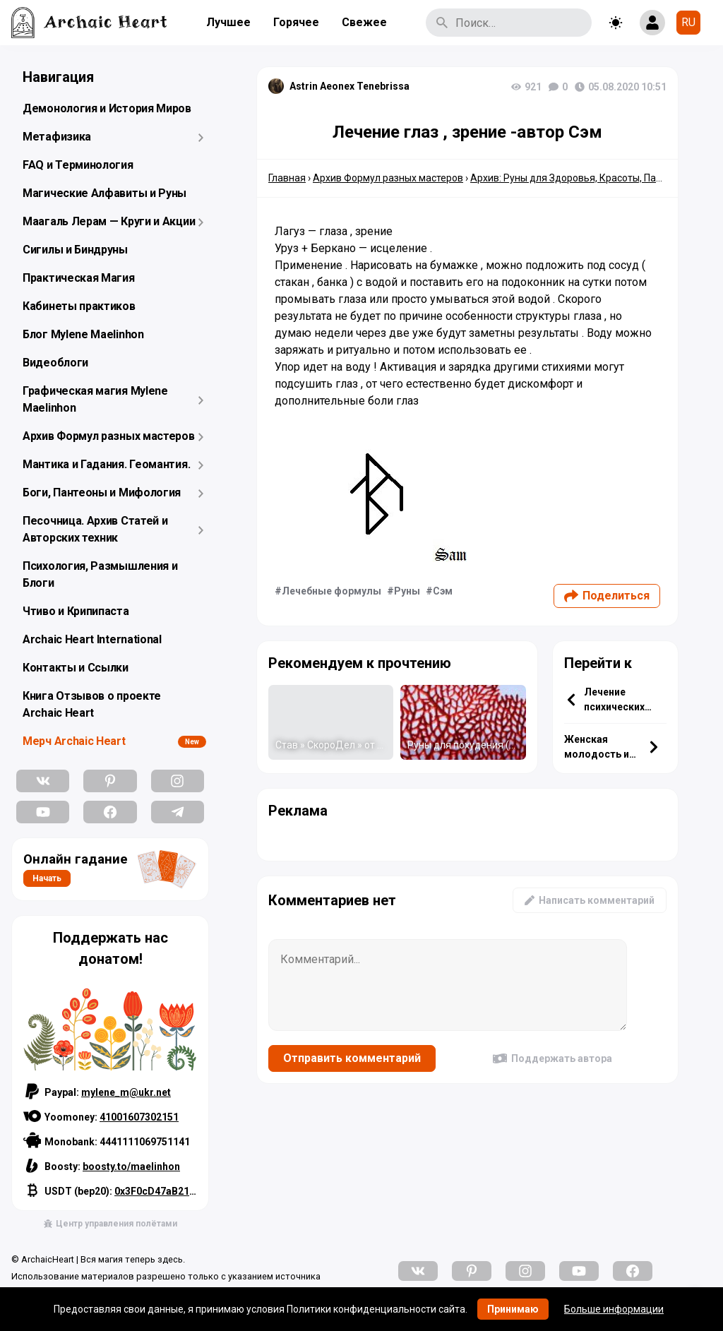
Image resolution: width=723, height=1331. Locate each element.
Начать (46, 878)
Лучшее (228, 22)
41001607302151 (139, 1117)
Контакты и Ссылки (76, 667)
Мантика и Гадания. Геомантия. (106, 464)
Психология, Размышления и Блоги (100, 574)
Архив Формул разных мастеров (109, 436)
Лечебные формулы (331, 591)
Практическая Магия (79, 278)
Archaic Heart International (92, 639)
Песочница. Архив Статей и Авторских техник (95, 529)
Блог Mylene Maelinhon (83, 334)
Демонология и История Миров (107, 108)
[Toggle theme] (615, 22)
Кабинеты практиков (79, 306)
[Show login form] (652, 22)
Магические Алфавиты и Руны (104, 193)
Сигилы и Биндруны (75, 249)
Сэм (443, 591)
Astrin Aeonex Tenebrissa (349, 86)
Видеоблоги (55, 362)
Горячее (296, 22)
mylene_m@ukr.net (126, 1092)
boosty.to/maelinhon (131, 1166)
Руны (407, 591)
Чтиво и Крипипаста (76, 611)
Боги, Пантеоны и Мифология (102, 492)
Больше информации (614, 1309)
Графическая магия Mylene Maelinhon (95, 399)
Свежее (364, 22)
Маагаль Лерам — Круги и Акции (109, 221)
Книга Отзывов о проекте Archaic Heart (92, 704)
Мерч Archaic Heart (74, 741)
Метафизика (57, 136)
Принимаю (513, 1309)
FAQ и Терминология (78, 165)
